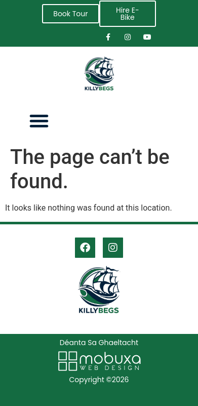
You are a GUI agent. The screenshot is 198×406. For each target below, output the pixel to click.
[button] (39, 121)
